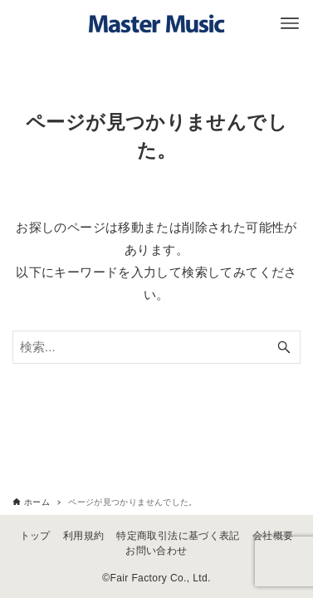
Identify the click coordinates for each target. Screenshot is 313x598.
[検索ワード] (156, 347)
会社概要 (273, 536)
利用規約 (84, 536)
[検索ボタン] (284, 347)
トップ (35, 536)
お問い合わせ (156, 550)
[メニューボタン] (289, 23)
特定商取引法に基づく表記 (178, 536)
